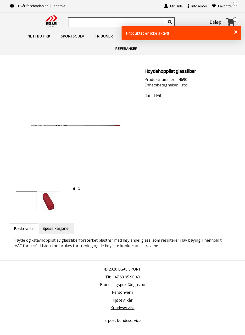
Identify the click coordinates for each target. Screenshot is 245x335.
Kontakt (59, 6)
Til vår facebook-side (29, 6)
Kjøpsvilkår (123, 300)
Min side (173, 6)
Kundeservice (122, 307)
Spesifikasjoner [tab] (56, 228)
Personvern (122, 292)
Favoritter (222, 6)
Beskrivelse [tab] (24, 228)
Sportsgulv (72, 36)
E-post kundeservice (122, 320)
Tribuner (104, 36)
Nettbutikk (38, 36)
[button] (74, 188)
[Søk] (117, 22)
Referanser (126, 48)
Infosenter (197, 6)
